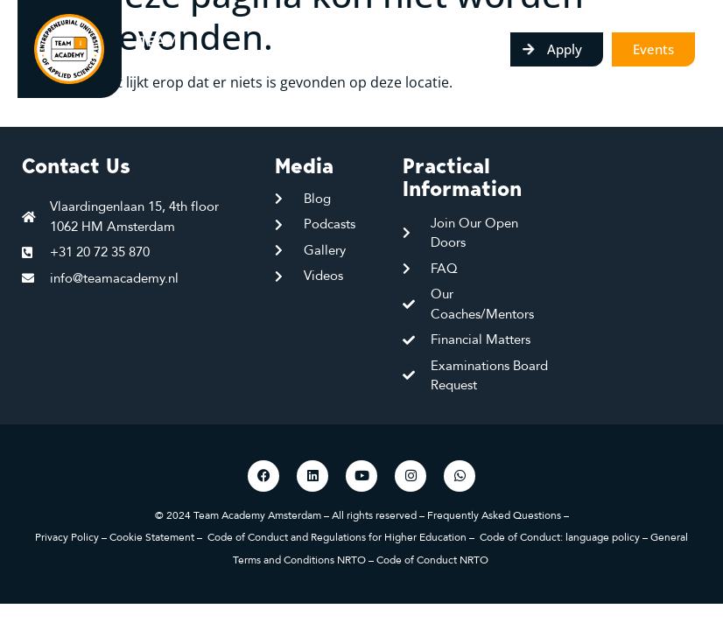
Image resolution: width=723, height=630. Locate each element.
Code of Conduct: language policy (560, 537)
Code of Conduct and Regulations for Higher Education (337, 537)
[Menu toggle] (498, 49)
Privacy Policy (67, 537)
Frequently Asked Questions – (498, 515)
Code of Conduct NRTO (433, 560)
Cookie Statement (151, 537)
